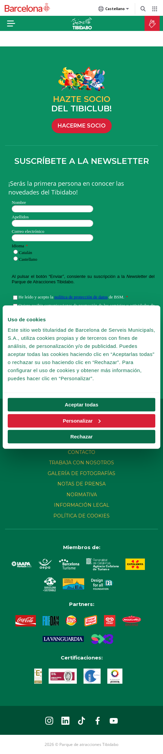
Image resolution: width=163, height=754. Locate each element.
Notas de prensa (81, 484)
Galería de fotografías (81, 473)
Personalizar (82, 420)
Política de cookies (81, 516)
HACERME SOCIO (82, 125)
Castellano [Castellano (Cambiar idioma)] (113, 10)
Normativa (81, 495)
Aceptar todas (81, 404)
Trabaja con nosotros (81, 463)
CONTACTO (81, 452)
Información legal (81, 505)
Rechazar (81, 436)
